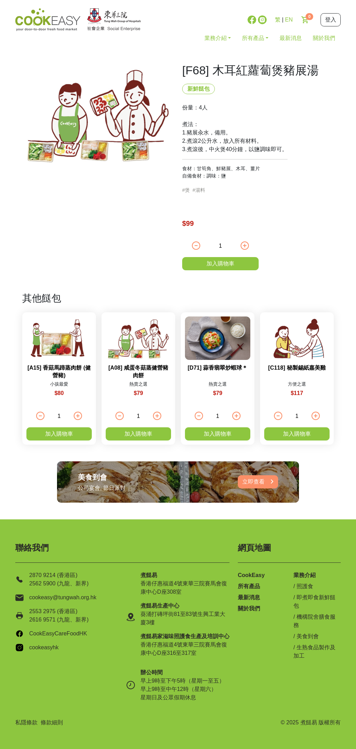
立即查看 (258, 482)
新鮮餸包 (198, 89)
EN (289, 20)
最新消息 (291, 38)
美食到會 (308, 636)
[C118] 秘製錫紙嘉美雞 (296, 368)
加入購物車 (220, 263)
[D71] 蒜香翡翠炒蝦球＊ (218, 368)
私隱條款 (26, 722)
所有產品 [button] (253, 38)
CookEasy (251, 575)
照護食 (305, 586)
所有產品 (249, 586)
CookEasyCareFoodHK (58, 633)
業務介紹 (304, 575)
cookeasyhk (44, 647)
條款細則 (52, 722)
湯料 (200, 190)
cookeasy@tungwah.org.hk (62, 597)
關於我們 (324, 38)
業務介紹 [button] (215, 38)
